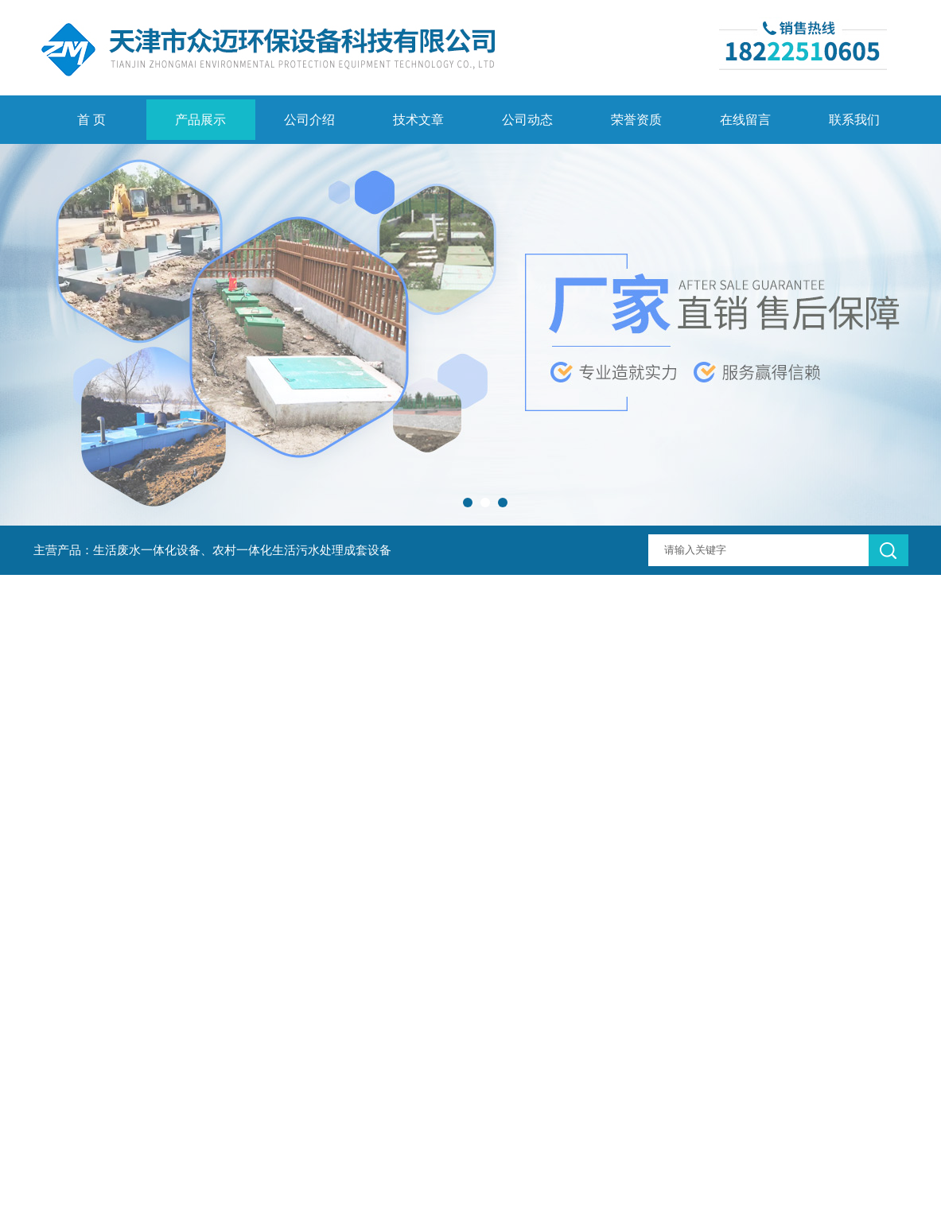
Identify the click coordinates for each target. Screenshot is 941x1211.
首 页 (91, 119)
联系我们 (854, 119)
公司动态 (527, 119)
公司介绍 (309, 119)
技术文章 (418, 119)
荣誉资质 (636, 119)
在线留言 (745, 119)
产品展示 (200, 119)
